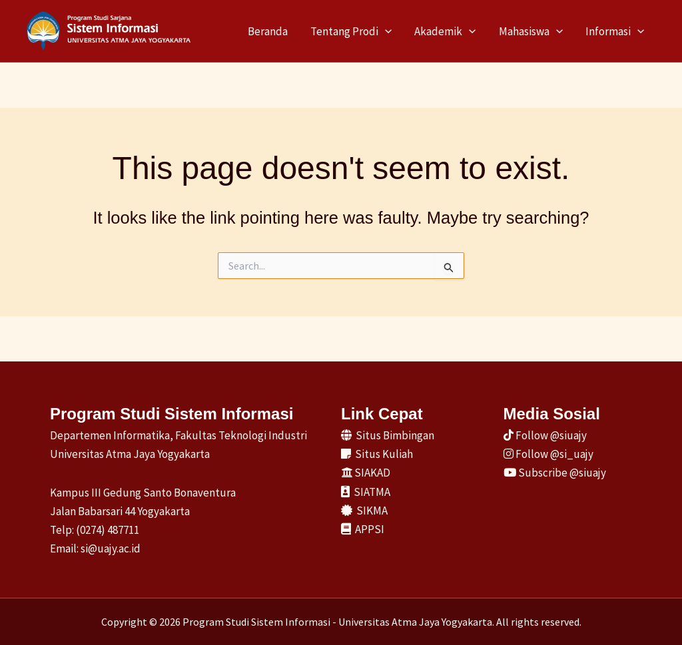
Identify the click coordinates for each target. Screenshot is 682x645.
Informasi (614, 31)
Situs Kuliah (377, 454)
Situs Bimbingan (387, 435)
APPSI (362, 529)
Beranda (268, 31)
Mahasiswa (531, 31)
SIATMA (365, 492)
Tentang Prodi (351, 31)
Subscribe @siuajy (555, 472)
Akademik (445, 31)
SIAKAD (365, 472)
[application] (385, 31)
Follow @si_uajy (548, 454)
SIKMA (364, 510)
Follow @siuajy (545, 435)
